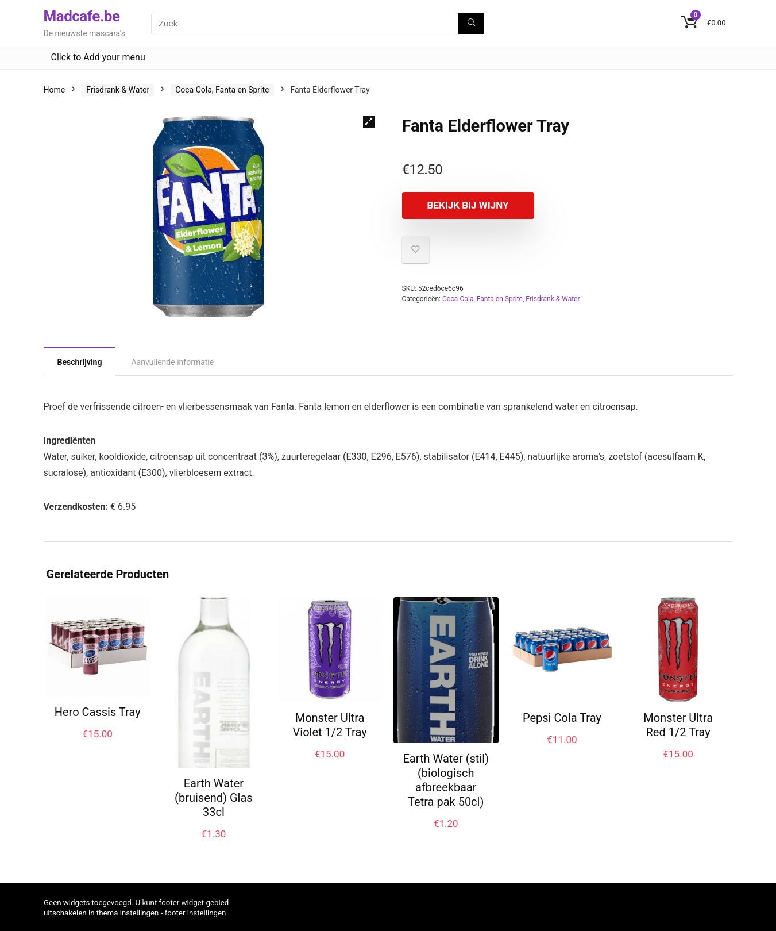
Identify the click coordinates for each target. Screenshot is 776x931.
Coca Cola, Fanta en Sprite (222, 89)
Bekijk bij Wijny (468, 205)
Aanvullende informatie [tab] (172, 362)
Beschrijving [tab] (79, 362)
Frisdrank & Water (117, 89)
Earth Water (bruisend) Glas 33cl (214, 797)
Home (54, 89)
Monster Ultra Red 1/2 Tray (678, 725)
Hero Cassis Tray (98, 712)
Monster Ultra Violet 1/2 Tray (330, 725)
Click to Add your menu (98, 57)
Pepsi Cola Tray (562, 718)
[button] (369, 122)
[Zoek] (471, 23)
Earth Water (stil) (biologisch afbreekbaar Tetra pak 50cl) (446, 780)
